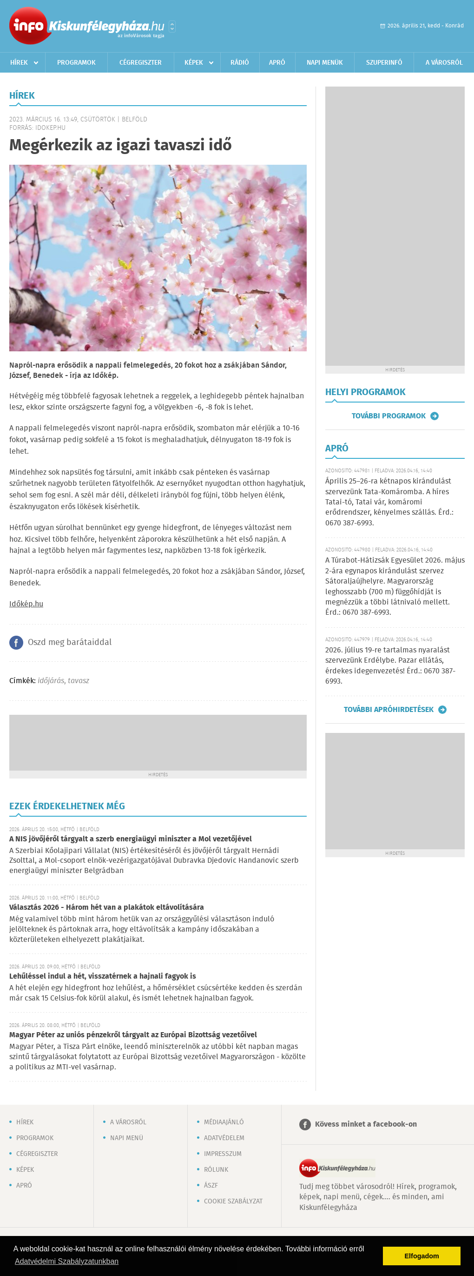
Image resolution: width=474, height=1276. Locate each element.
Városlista (172, 26)
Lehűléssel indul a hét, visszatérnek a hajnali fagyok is (102, 976)
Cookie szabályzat (233, 1201)
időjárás (51, 681)
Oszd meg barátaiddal (70, 642)
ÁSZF (211, 1186)
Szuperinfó (384, 63)
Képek (193, 63)
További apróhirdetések (389, 709)
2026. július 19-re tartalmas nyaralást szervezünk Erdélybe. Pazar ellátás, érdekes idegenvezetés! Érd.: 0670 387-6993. (390, 666)
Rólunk (216, 1170)
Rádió (239, 63)
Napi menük (325, 63)
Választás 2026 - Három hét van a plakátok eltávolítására (106, 907)
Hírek (19, 63)
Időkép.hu (26, 604)
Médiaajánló (224, 1122)
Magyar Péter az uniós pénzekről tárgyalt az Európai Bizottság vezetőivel (133, 1035)
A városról (444, 63)
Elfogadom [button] (422, 1256)
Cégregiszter (140, 63)
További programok (389, 416)
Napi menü (126, 1138)
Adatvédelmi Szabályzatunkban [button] (66, 1261)
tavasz (78, 681)
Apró (277, 63)
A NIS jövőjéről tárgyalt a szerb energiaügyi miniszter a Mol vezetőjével (130, 839)
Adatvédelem (224, 1138)
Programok (76, 63)
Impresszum (223, 1154)
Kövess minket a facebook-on (366, 1124)
